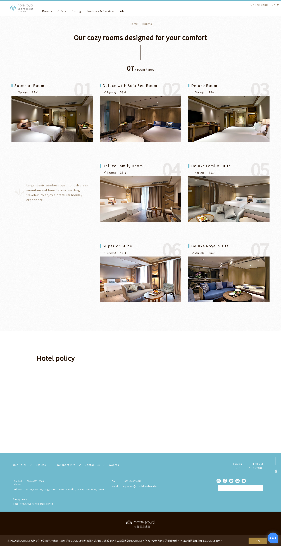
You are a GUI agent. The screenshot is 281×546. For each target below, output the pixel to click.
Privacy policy (20, 498)
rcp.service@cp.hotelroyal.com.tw (140, 486)
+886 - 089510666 (35, 481)
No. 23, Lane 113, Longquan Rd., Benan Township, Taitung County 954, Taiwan (65, 489)
